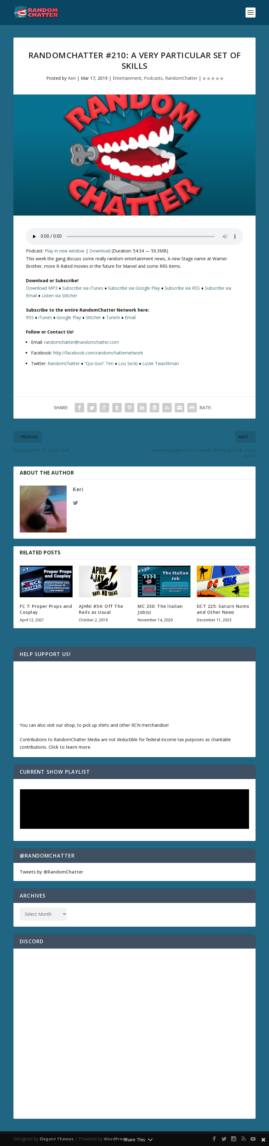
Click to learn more (69, 747)
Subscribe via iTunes (82, 288)
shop (69, 725)
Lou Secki (128, 363)
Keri (72, 78)
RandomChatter (181, 78)
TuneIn (113, 317)
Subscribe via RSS (182, 288)
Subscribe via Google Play (134, 288)
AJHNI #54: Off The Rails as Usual (101, 609)
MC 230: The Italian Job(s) (160, 609)
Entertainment (127, 78)
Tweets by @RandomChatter (51, 872)
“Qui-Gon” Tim (99, 363)
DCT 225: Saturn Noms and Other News (223, 609)
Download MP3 (42, 288)
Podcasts (153, 78)
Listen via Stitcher (59, 295)
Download (99, 251)
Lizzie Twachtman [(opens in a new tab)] (160, 363)
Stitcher (93, 317)
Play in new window (64, 251)
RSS (30, 317)
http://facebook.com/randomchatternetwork (98, 353)
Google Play (69, 317)
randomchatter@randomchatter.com (81, 342)
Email (130, 317)
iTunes (45, 317)
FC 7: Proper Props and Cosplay (46, 609)
